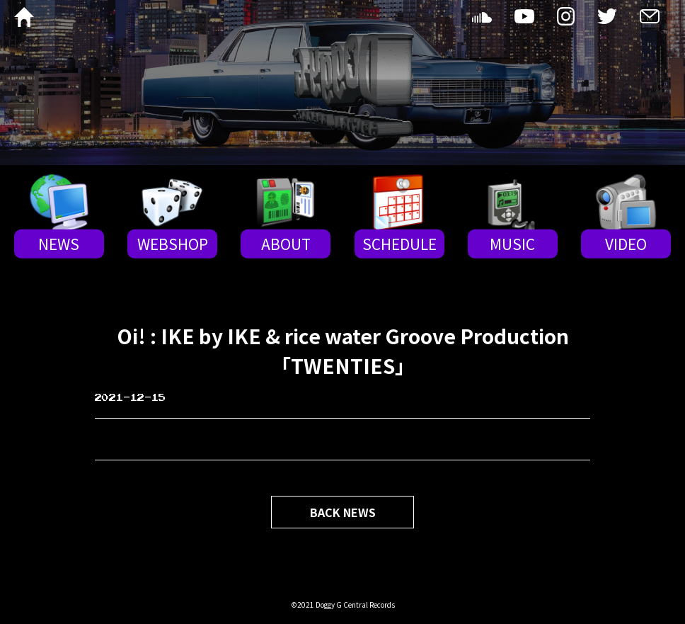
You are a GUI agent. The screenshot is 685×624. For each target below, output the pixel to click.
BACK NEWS (343, 512)
